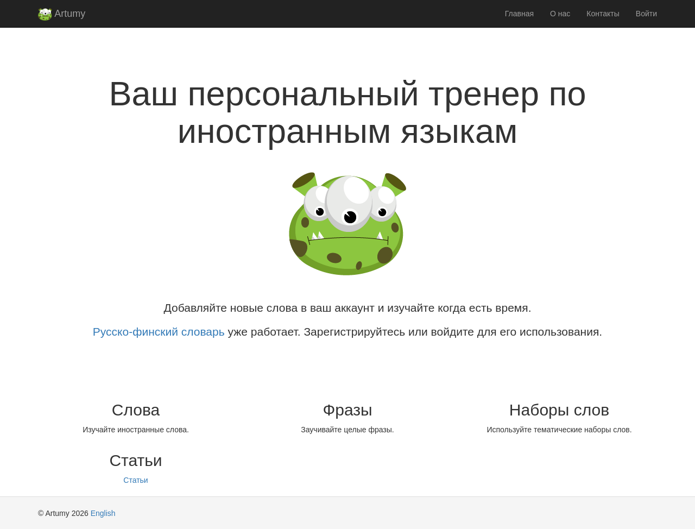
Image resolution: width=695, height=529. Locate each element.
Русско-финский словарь (159, 331)
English (103, 513)
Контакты (602, 13)
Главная (519, 13)
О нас (560, 13)
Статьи (135, 480)
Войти (646, 13)
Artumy (61, 14)
